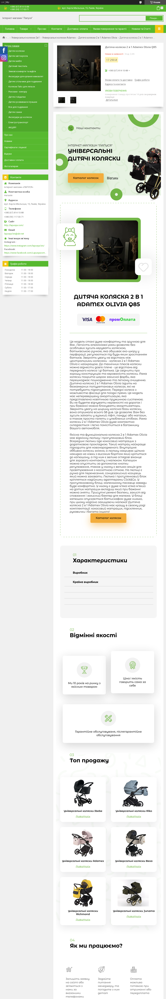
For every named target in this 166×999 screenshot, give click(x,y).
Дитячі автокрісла (18, 56)
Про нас (42, 29)
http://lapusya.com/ (14, 225)
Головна (9, 29)
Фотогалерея (11, 166)
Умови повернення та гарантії (110, 29)
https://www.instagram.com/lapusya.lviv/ (24, 245)
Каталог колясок (86, 178)
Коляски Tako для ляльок (21, 86)
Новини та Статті (141, 29)
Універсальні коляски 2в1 (25, 37)
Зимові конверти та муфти (22, 71)
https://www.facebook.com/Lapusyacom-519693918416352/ (25, 253)
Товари (24, 29)
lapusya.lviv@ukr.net (14, 233)
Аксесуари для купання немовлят (25, 76)
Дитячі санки (15, 112)
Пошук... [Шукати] (154, 18)
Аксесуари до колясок (20, 117)
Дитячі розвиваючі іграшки (22, 102)
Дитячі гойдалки (17, 97)
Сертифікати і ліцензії (15, 147)
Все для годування (18, 107)
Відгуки (112, 178)
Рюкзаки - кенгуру (17, 91)
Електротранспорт (18, 122)
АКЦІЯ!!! (12, 127)
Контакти (56, 29)
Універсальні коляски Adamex (59, 37)
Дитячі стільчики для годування (25, 81)
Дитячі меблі (15, 61)
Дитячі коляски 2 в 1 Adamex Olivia (97, 37)
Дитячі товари (11, 46)
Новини (8, 141)
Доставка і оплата (77, 29)
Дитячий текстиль (17, 66)
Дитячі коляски (16, 51)
